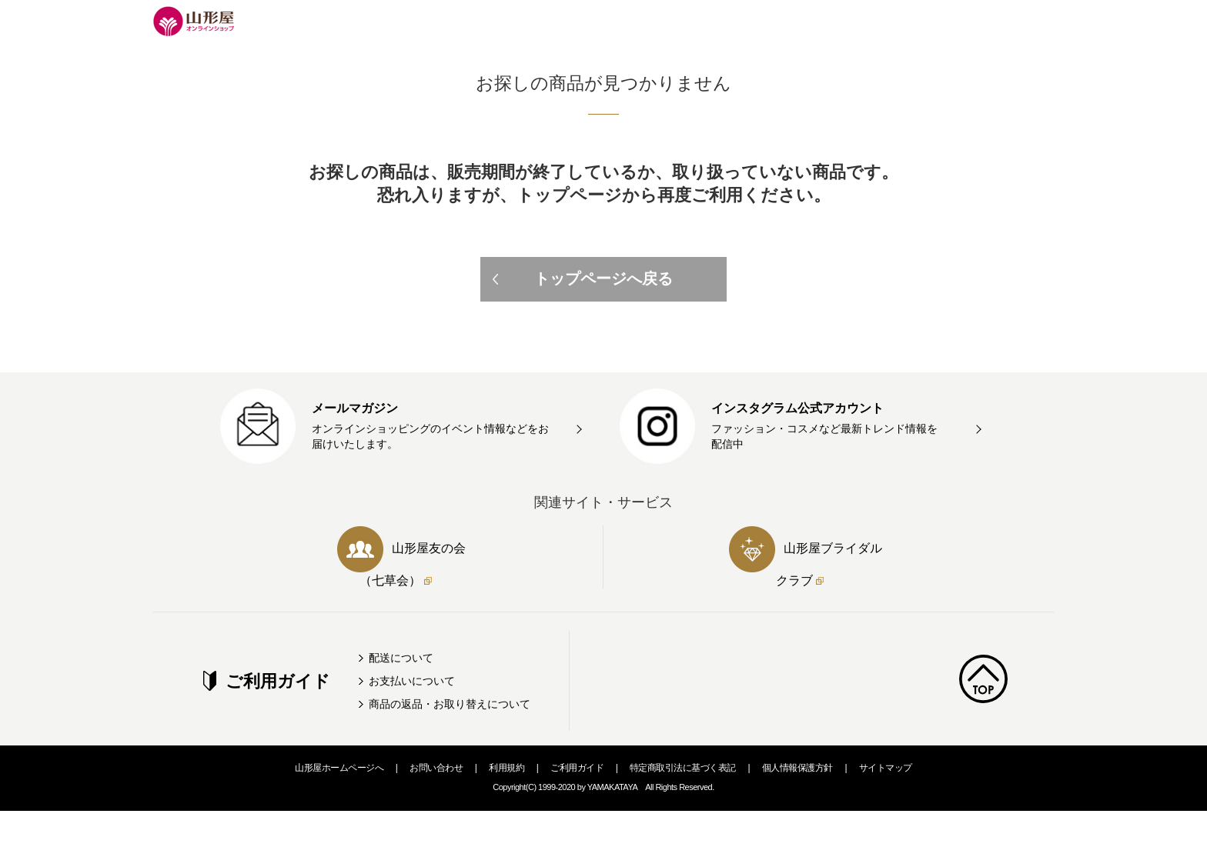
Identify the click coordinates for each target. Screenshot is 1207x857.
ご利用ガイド (577, 767)
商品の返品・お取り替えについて (449, 704)
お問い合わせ (436, 767)
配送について (401, 658)
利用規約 (506, 767)
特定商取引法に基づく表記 (683, 767)
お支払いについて (412, 681)
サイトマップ (885, 767)
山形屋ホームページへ (339, 767)
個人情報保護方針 (797, 767)
